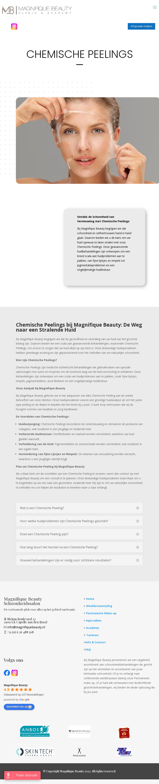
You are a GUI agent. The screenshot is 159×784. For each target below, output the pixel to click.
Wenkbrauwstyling (99, 616)
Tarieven (92, 645)
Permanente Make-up (101, 623)
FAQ (88, 659)
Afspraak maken (141, 26)
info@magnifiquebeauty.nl (26, 637)
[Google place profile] (16, 695)
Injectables (94, 630)
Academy (92, 637)
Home (90, 608)
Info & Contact (95, 652)
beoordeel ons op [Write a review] (19, 716)
